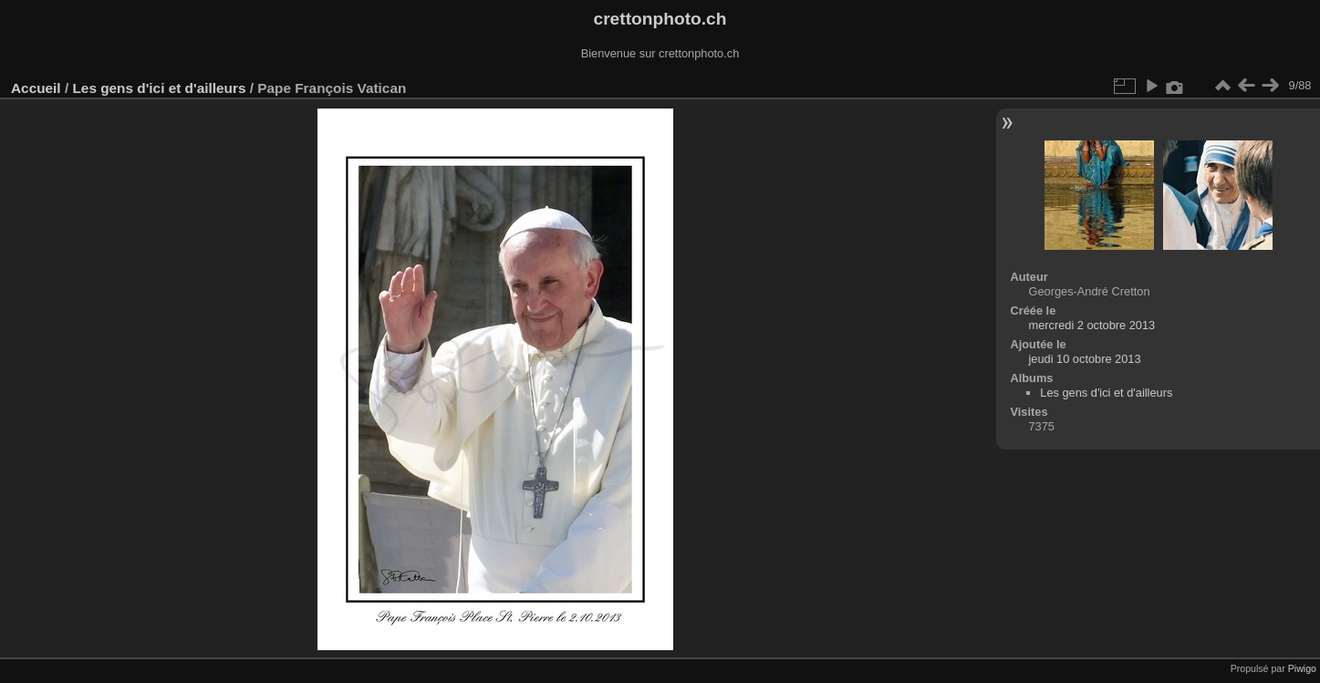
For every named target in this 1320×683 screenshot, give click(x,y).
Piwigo (1302, 668)
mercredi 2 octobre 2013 (1091, 325)
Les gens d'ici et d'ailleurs (158, 88)
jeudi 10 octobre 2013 (1084, 359)
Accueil (36, 88)
